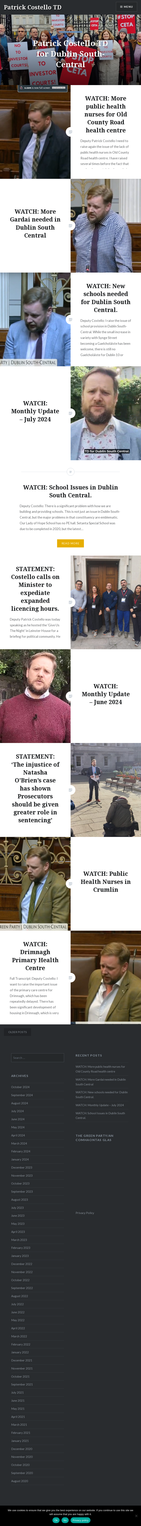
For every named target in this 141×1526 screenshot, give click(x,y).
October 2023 (20, 1183)
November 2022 (22, 1272)
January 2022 (20, 1352)
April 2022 (18, 1328)
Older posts (17, 1032)
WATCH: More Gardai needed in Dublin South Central (101, 1082)
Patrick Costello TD (33, 7)
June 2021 (17, 1400)
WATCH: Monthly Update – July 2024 (100, 1105)
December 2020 (21, 1449)
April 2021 (18, 1416)
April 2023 (18, 1231)
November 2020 (22, 1456)
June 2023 (17, 1215)
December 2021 (21, 1360)
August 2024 (19, 1103)
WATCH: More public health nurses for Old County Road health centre (100, 1069)
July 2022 (17, 1304)
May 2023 (17, 1223)
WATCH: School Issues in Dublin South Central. (100, 1115)
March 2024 (19, 1143)
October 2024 (20, 1087)
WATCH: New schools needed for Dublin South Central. (102, 1094)
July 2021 (17, 1392)
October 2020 (20, 1465)
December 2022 (21, 1264)
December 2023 (21, 1167)
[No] (136, 1516)
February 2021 (20, 1432)
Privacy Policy (85, 1213)
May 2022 (17, 1320)
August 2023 (19, 1199)
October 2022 (20, 1280)
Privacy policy (81, 1520)
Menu (128, 6)
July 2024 (17, 1111)
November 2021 (22, 1368)
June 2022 (17, 1312)
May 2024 (17, 1127)
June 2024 (17, 1119)
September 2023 (22, 1191)
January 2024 (20, 1159)
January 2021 (20, 1440)
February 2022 (20, 1344)
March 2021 (19, 1424)
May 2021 (17, 1408)
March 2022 (19, 1336)
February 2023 (20, 1247)
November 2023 (22, 1175)
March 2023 (19, 1240)
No (65, 1520)
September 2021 (22, 1384)
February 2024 (20, 1151)
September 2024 (22, 1095)
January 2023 (20, 1255)
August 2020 (19, 1481)
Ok (56, 1520)
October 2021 (20, 1376)
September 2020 (22, 1473)
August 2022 (19, 1296)
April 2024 (18, 1135)
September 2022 (22, 1288)
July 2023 (17, 1207)
